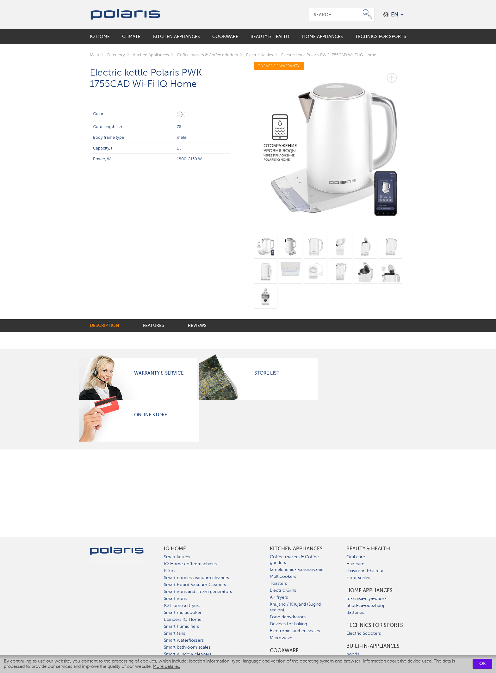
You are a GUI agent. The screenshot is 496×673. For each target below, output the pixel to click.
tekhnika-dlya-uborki (367, 598)
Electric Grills (283, 590)
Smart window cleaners (187, 654)
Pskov (170, 570)
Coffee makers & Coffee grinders (294, 559)
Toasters (278, 583)
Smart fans (174, 633)
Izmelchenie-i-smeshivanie (297, 569)
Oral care (355, 557)
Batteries (355, 612)
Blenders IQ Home (183, 619)
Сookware (284, 650)
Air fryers (279, 597)
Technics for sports (374, 625)
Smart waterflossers (184, 640)
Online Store (150, 415)
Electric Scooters (363, 633)
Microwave (281, 637)
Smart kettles (177, 557)
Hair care (355, 563)
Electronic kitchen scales (295, 630)
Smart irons (175, 598)
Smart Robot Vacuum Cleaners (195, 584)
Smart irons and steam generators (198, 591)
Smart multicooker (183, 612)
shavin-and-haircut (365, 570)
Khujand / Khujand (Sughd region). (295, 607)
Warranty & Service (158, 373)
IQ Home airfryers (182, 605)
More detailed (166, 666)
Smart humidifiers (181, 626)
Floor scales (358, 577)
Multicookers (283, 576)
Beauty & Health (368, 549)
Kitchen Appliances (296, 549)
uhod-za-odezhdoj (365, 605)
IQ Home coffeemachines (190, 563)
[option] (330, 144)
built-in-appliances (373, 646)
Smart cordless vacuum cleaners (196, 577)
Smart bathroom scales (187, 647)
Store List (266, 373)
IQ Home (175, 549)
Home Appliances (369, 590)
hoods (352, 654)
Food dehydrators (288, 617)
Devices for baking (288, 624)
